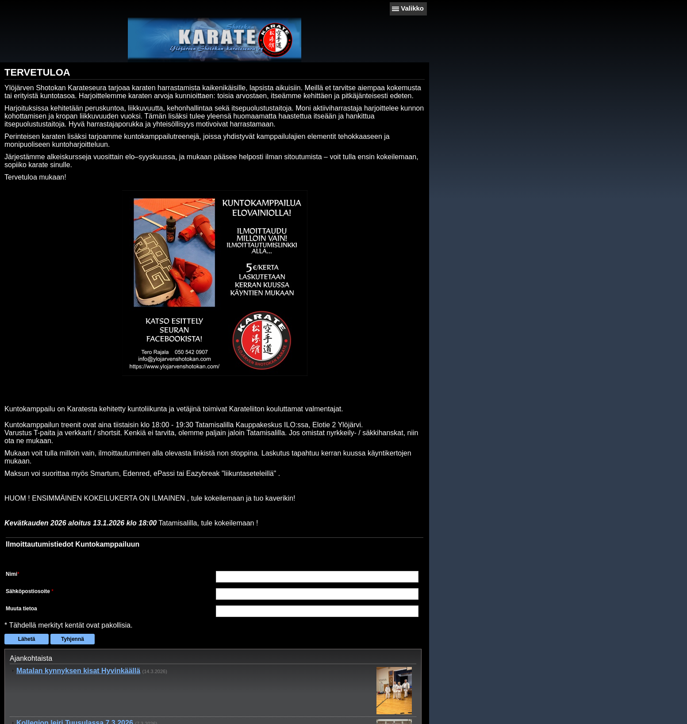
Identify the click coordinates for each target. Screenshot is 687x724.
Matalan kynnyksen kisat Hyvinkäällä (78, 671)
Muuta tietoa (21, 609)
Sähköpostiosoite (28, 592)
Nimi (11, 574)
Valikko (412, 8)
